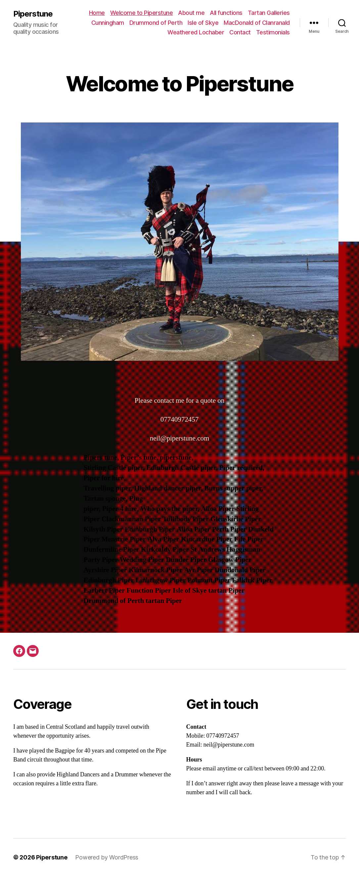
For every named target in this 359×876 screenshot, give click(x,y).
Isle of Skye (203, 22)
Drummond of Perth (156, 22)
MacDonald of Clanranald (257, 22)
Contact (240, 32)
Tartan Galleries (269, 12)
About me (191, 12)
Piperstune (33, 14)
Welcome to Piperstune (141, 12)
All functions (226, 12)
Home (97, 12)
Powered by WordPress (106, 857)
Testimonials (273, 32)
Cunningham (107, 22)
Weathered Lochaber (195, 32)
